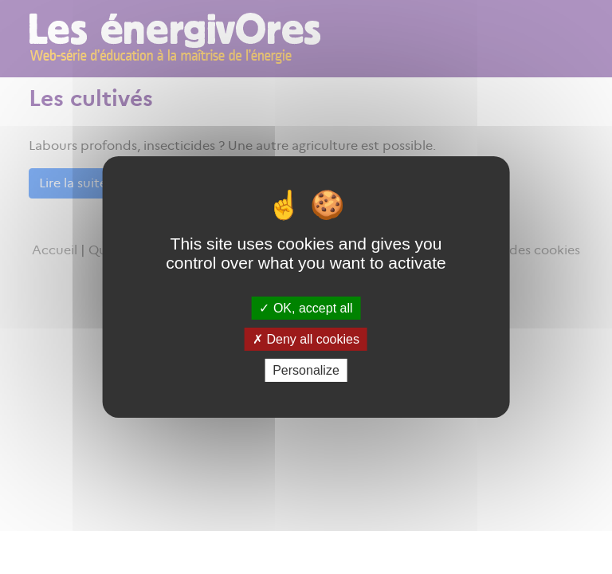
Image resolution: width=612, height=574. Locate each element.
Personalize (306, 370)
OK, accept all (305, 307)
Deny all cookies (306, 339)
